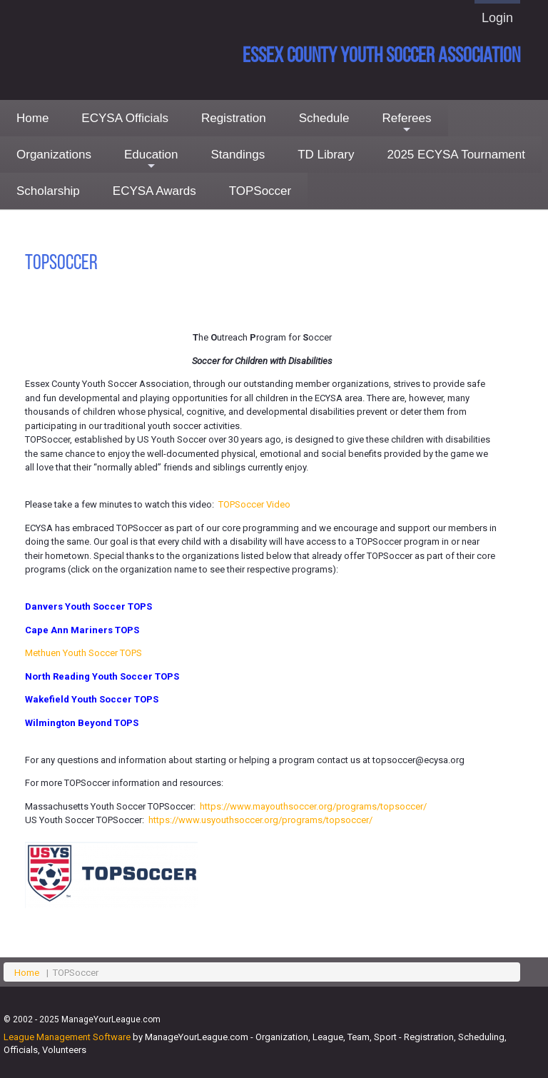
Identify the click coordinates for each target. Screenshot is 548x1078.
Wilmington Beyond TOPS (81, 722)
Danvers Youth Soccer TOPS (88, 606)
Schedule (324, 118)
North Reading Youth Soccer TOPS (102, 676)
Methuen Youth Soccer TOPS (83, 653)
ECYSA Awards (154, 191)
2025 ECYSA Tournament (456, 154)
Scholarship (48, 191)
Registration (233, 118)
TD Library (326, 154)
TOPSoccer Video (254, 504)
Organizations (53, 154)
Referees (407, 123)
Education (151, 160)
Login (497, 18)
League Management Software (67, 1037)
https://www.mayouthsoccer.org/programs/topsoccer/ (313, 806)
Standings (238, 154)
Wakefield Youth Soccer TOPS (91, 699)
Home (32, 118)
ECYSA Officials (124, 118)
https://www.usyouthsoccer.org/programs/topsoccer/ (260, 820)
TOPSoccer (260, 191)
